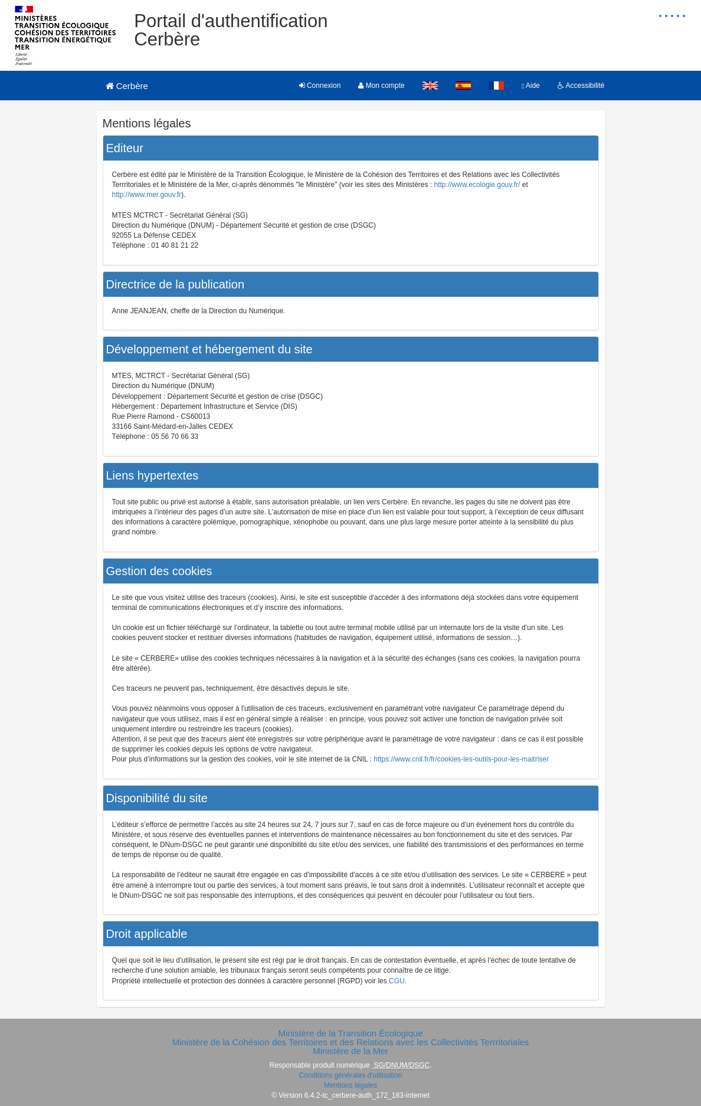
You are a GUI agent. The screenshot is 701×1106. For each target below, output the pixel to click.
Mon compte (381, 85)
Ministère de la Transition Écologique (350, 1033)
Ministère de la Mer (350, 1051)
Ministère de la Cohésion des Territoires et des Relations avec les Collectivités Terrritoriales (350, 1042)
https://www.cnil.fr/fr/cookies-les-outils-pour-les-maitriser (461, 759)
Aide (531, 85)
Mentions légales (350, 1085)
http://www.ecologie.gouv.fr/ (477, 184)
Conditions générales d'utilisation (350, 1075)
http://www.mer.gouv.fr (147, 195)
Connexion (320, 85)
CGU (397, 981)
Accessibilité (581, 85)
